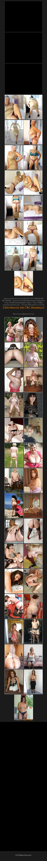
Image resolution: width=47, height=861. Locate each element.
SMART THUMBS (28, 720)
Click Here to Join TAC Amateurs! (23, 307)
